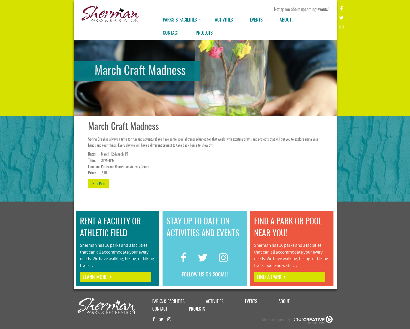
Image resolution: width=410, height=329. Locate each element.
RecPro (98, 184)
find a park (269, 277)
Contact (171, 33)
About (285, 20)
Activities (224, 20)
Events (256, 20)
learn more (95, 277)
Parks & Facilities (180, 20)
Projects (204, 33)
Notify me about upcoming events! (301, 9)
